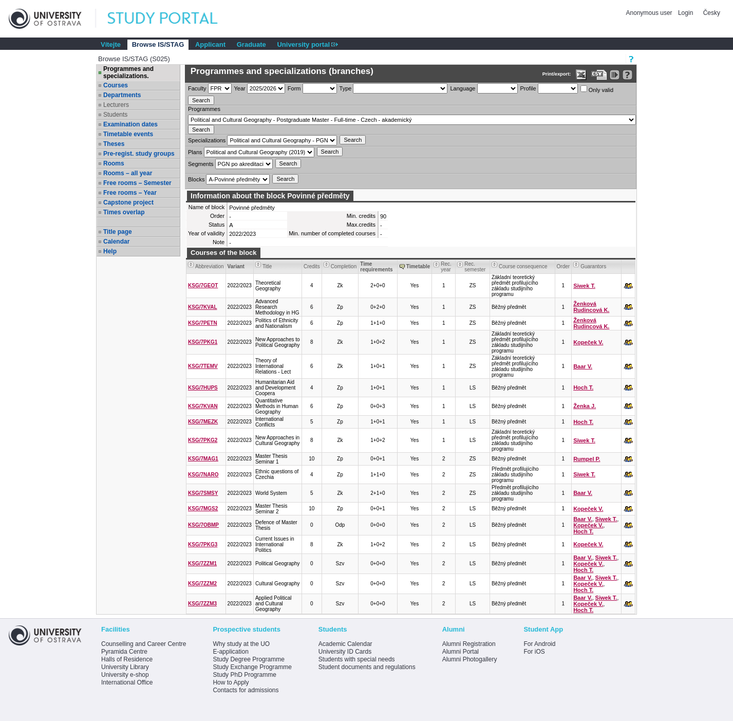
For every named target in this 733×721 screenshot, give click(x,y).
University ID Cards (344, 651)
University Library (125, 667)
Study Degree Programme (248, 659)
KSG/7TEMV (203, 366)
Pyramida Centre (124, 651)
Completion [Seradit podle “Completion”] (344, 266)
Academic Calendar (345, 644)
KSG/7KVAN (203, 406)
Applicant (210, 44)
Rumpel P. (586, 459)
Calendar (116, 241)
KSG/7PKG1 (202, 342)
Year (240, 88)
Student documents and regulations (367, 667)
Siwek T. (584, 286)
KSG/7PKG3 (202, 544)
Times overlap (123, 212)
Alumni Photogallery (469, 659)
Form (294, 88)
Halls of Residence (127, 659)
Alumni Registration (469, 644)
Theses (113, 143)
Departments (122, 95)
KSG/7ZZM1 (202, 563)
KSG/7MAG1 (203, 458)
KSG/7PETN (202, 323)
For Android (539, 644)
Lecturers (116, 104)
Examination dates (130, 124)
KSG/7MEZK (203, 421)
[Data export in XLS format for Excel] (581, 74)
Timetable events (128, 134)
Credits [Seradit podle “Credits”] (312, 266)
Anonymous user (650, 12)
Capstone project (128, 202)
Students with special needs (356, 659)
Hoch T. (583, 387)
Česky (711, 12)
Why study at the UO (241, 644)
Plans (195, 152)
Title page (117, 231)
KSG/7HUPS (203, 388)
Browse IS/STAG (158, 44)
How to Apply (231, 682)
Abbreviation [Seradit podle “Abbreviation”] (209, 266)
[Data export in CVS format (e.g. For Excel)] (599, 74)
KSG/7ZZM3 (202, 603)
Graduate (251, 44)
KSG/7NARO (203, 474)
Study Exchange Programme (252, 667)
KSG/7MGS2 (203, 508)
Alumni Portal (460, 651)
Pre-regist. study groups (139, 153)
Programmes (204, 109)
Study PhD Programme (244, 674)
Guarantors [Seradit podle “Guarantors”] (593, 266)
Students (115, 114)
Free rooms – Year (130, 192)
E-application (230, 651)
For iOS (533, 651)
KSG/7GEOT (203, 285)
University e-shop (125, 674)
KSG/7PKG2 (202, 440)
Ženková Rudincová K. (591, 307)
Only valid (596, 89)
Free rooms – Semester (137, 183)
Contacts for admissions (245, 690)
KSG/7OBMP (203, 525)
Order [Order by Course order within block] (563, 266)
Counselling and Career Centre (143, 644)
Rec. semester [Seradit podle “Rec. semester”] (474, 266)
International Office (127, 682)
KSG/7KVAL (202, 307)
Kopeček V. (588, 342)
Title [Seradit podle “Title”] (267, 266)
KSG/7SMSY (203, 493)
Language (462, 88)
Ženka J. (584, 406)
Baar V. (582, 366)
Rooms (113, 163)
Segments (201, 164)
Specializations (206, 140)
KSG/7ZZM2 (202, 583)
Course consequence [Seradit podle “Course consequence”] (523, 266)
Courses (115, 85)
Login (685, 12)
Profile (528, 88)
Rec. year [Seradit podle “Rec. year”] (446, 266)
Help (110, 251)
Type (346, 88)
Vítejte (111, 44)
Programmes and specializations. (128, 72)
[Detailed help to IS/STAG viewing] (627, 74)
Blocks (196, 179)
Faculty (197, 88)
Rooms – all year (127, 173)
